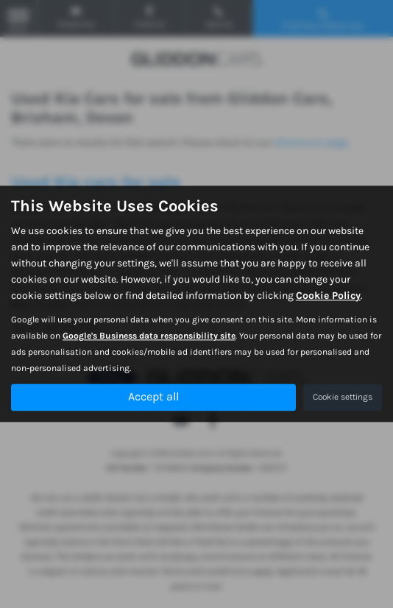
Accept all (153, 397)
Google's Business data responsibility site (149, 336)
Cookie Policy (328, 296)
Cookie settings (342, 397)
